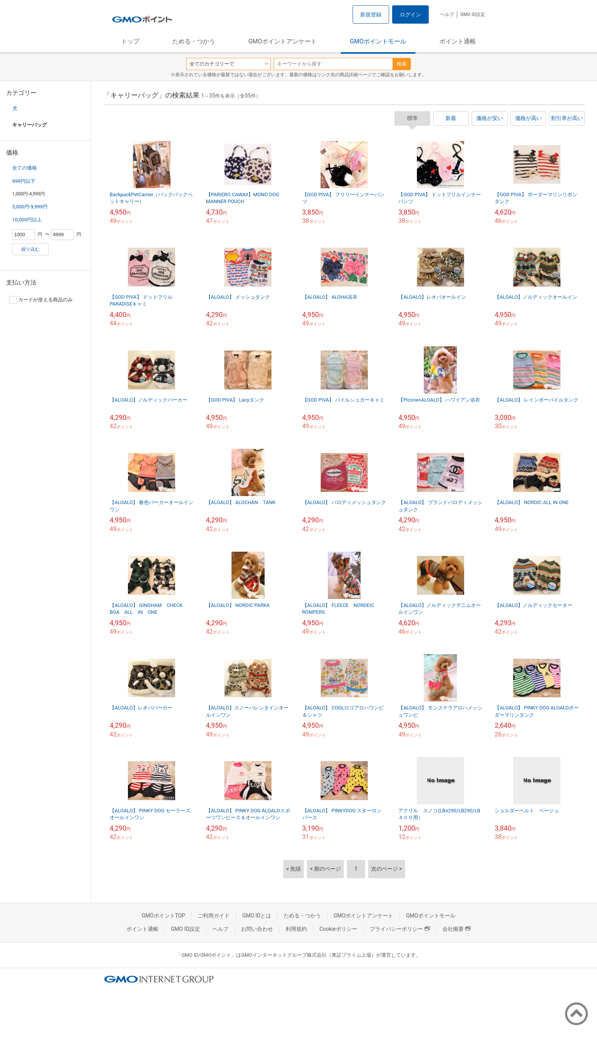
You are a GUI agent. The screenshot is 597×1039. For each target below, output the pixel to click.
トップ (130, 41)
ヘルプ (447, 14)
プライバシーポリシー (400, 929)
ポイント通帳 (457, 41)
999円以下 (23, 181)
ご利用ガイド (214, 916)
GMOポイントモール (378, 41)
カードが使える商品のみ (41, 300)
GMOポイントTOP (163, 916)
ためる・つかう (193, 41)
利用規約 (296, 929)
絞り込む (30, 249)
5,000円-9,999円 (30, 207)
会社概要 (456, 929)
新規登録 (371, 14)
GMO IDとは (256, 916)
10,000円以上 (27, 220)
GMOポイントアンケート (282, 41)
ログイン (410, 14)
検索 (402, 64)
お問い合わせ (257, 929)
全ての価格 (24, 168)
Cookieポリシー (338, 929)
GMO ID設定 (472, 14)
